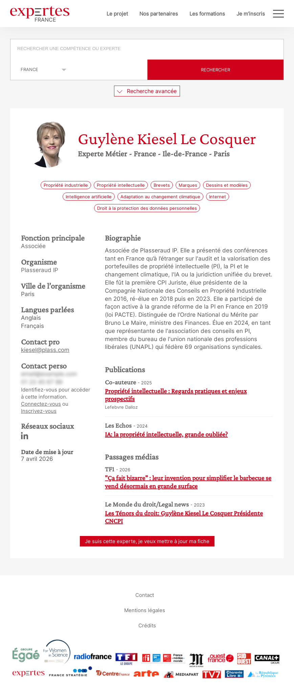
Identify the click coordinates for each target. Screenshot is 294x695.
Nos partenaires (158, 13)
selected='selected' (39, 69)
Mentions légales (144, 610)
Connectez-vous (41, 404)
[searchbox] (147, 49)
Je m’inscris (250, 13)
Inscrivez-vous (38, 411)
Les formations (207, 13)
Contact (144, 594)
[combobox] (147, 49)
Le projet (117, 13)
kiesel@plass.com (45, 349)
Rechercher (215, 69)
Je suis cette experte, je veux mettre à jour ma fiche (147, 541)
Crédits (147, 625)
